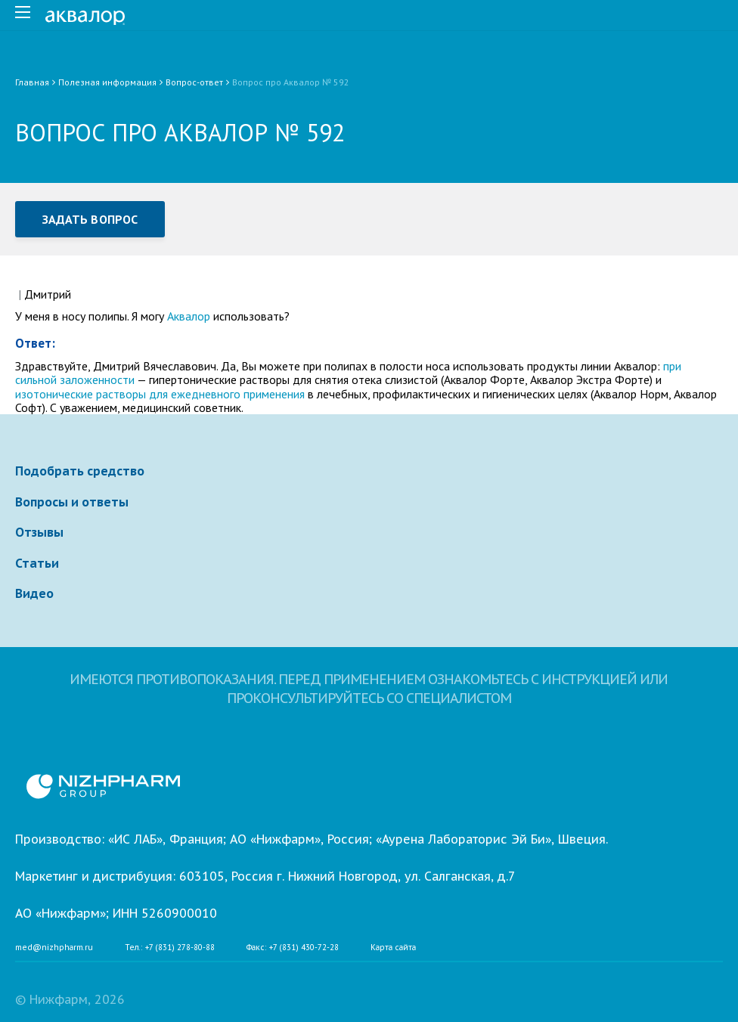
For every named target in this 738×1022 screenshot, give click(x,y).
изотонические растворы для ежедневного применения (160, 393)
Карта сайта (393, 948)
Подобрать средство (79, 470)
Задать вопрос (90, 219)
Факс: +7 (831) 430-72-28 (293, 948)
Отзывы (39, 532)
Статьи (37, 563)
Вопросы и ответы (72, 501)
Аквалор (188, 316)
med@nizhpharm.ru (54, 948)
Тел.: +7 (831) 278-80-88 (170, 948)
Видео (34, 593)
